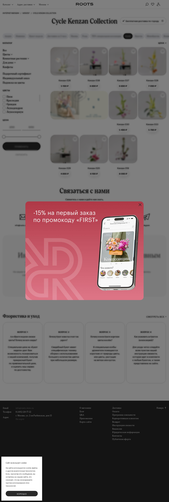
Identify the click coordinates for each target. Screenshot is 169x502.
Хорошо (22, 493)
